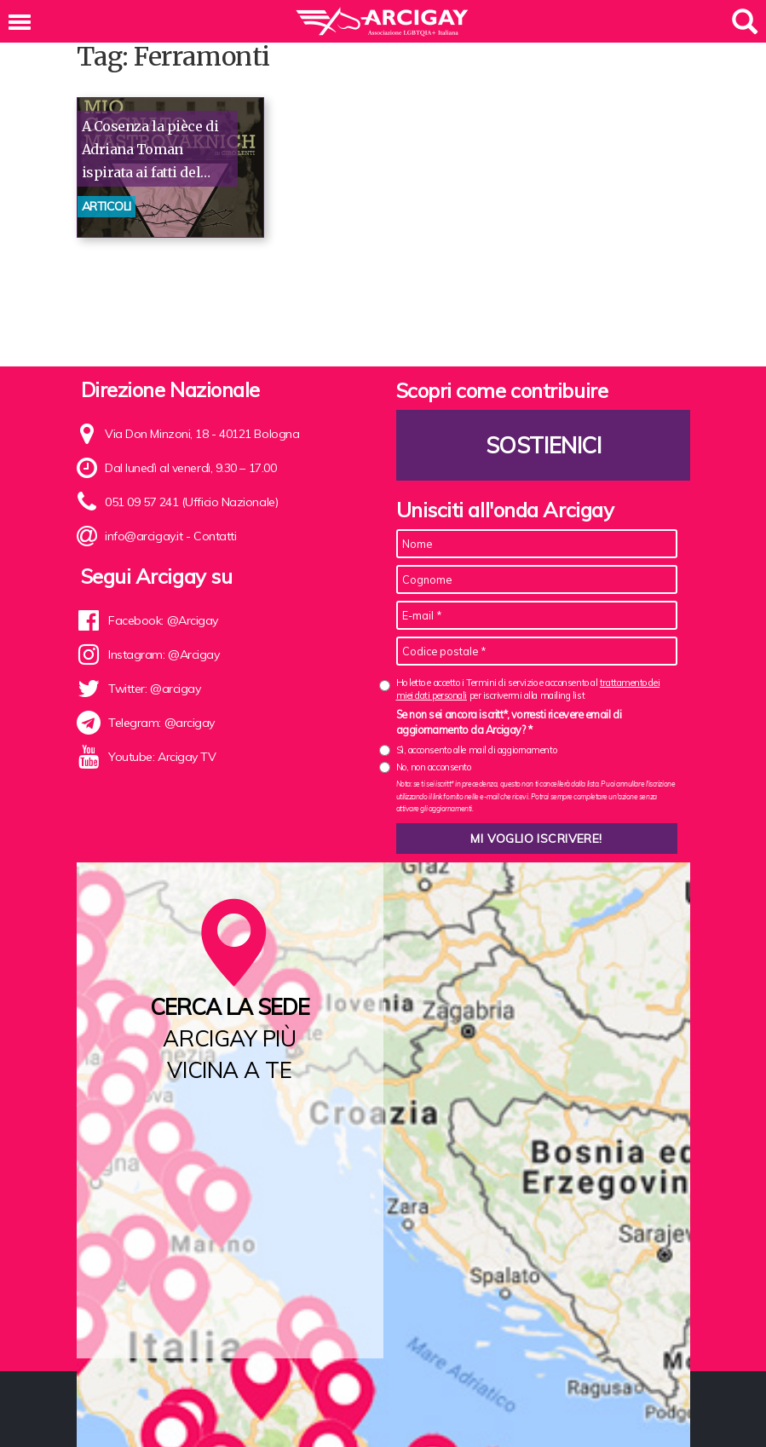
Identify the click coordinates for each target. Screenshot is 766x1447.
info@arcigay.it (143, 536)
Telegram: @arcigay (161, 723)
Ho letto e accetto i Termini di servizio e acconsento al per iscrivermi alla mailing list (528, 689)
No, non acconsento (433, 767)
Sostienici (543, 445)
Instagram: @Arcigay (163, 655)
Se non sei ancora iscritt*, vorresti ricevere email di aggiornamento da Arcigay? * (509, 721)
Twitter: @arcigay (154, 689)
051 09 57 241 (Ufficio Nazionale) (191, 502)
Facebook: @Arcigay (162, 621)
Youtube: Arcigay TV (161, 757)
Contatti (214, 536)
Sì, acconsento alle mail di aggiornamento (476, 750)
